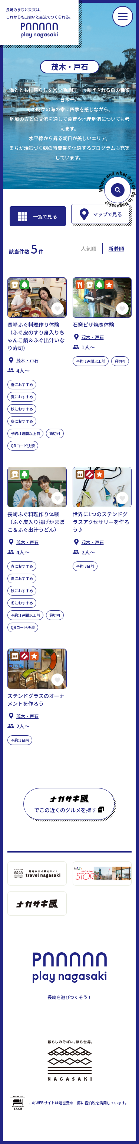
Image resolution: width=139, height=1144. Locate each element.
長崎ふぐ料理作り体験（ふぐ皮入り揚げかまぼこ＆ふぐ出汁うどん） (35, 521)
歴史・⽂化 (80, 474)
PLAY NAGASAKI (39, 30)
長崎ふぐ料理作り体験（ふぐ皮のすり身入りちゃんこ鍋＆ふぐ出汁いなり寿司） (35, 336)
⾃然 (24, 284)
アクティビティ (109, 284)
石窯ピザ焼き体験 (93, 324)
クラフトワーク (89, 474)
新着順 (116, 248)
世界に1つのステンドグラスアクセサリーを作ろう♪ (101, 521)
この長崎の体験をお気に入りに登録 (57, 308)
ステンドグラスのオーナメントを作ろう (35, 699)
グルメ (80, 284)
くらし (14, 284)
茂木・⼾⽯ (27, 360)
